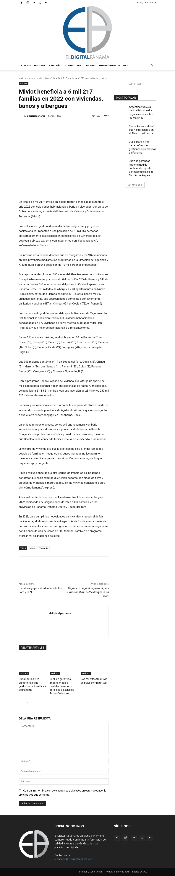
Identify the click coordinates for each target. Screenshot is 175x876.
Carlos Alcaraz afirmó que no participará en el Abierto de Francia (142, 127)
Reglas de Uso (139, 866)
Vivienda (43, 548)
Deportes (90, 65)
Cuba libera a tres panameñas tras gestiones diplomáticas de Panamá (33, 682)
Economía (54, 65)
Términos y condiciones (89, 866)
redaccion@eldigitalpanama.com (73, 853)
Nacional (39, 65)
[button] (151, 65)
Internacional (72, 65)
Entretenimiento (109, 65)
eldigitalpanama (36, 115)
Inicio (21, 78)
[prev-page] (21, 697)
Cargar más (135, 177)
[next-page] (27, 697)
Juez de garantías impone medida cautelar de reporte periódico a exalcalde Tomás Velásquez (142, 161)
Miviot (33, 548)
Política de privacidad (117, 866)
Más (125, 65)
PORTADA (25, 65)
